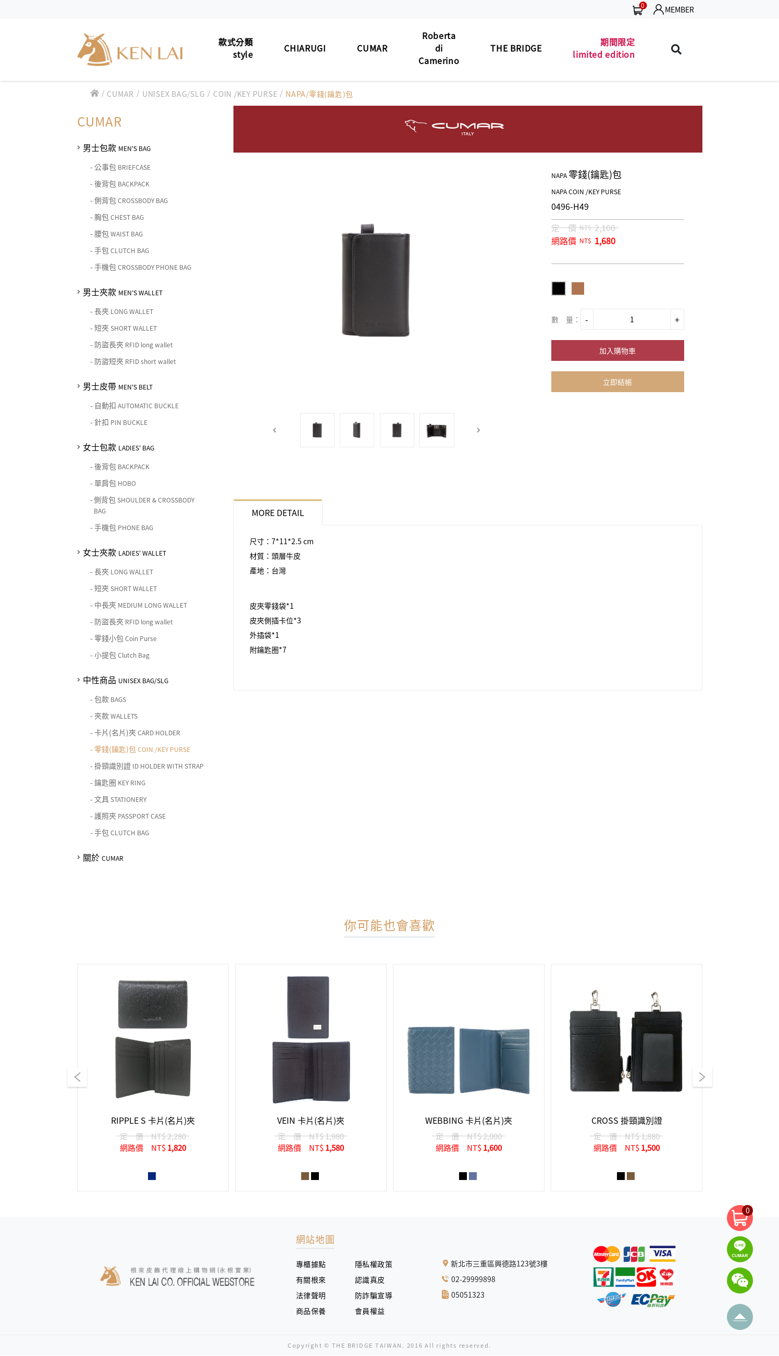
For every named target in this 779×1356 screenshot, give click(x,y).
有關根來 (315, 1279)
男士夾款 (123, 291)
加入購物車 (617, 350)
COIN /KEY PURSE (245, 94)
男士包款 (117, 147)
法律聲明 (315, 1295)
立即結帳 (617, 381)
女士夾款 (124, 552)
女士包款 (118, 447)
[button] (274, 430)
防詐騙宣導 (374, 1295)
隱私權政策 (370, 1264)
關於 (103, 857)
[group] (153, 1077)
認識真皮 (374, 1279)
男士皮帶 (118, 386)
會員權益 (374, 1310)
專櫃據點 (311, 1264)
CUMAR (120, 94)
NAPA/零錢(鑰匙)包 (319, 94)
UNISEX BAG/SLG (173, 94)
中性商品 (125, 679)
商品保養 (315, 1310)
